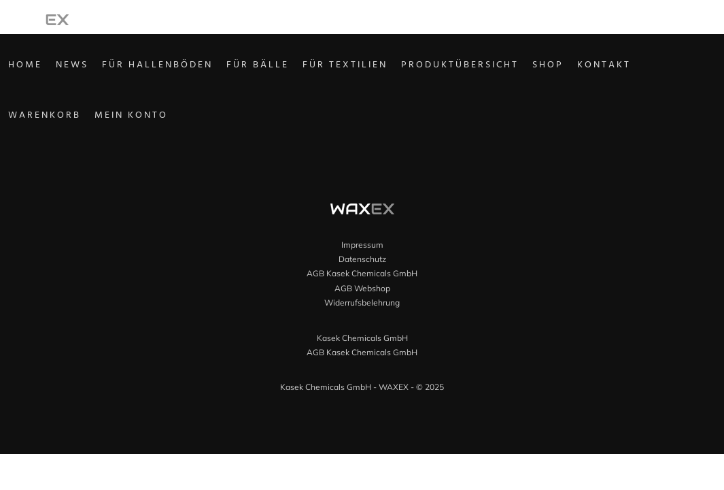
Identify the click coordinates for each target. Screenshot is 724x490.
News (91, 67)
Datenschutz (362, 259)
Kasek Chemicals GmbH (362, 338)
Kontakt (623, 67)
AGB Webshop (362, 288)
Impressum (362, 245)
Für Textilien (364, 67)
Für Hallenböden (176, 67)
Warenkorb (63, 118)
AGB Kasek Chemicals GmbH (362, 273)
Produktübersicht (479, 67)
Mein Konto (150, 118)
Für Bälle (276, 67)
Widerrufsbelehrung (362, 302)
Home (44, 67)
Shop (567, 67)
